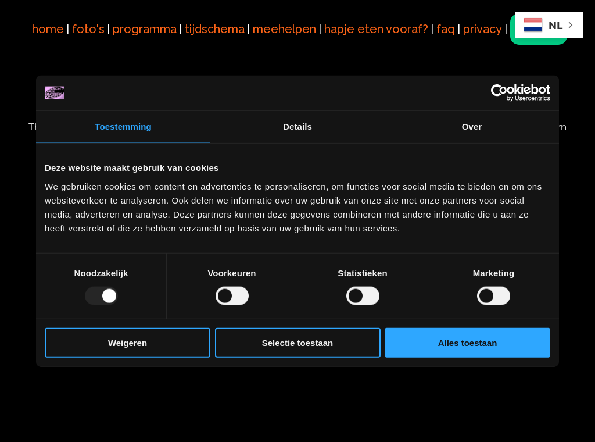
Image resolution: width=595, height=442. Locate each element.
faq (449, 21)
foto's (92, 21)
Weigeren (127, 342)
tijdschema (219, 21)
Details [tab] (297, 126)
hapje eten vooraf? (380, 21)
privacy (486, 21)
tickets (64, 37)
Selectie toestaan (298, 342)
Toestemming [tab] (123, 126)
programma (149, 21)
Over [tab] (472, 126)
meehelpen (288, 21)
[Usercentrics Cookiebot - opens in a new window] (499, 93)
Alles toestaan (467, 342)
